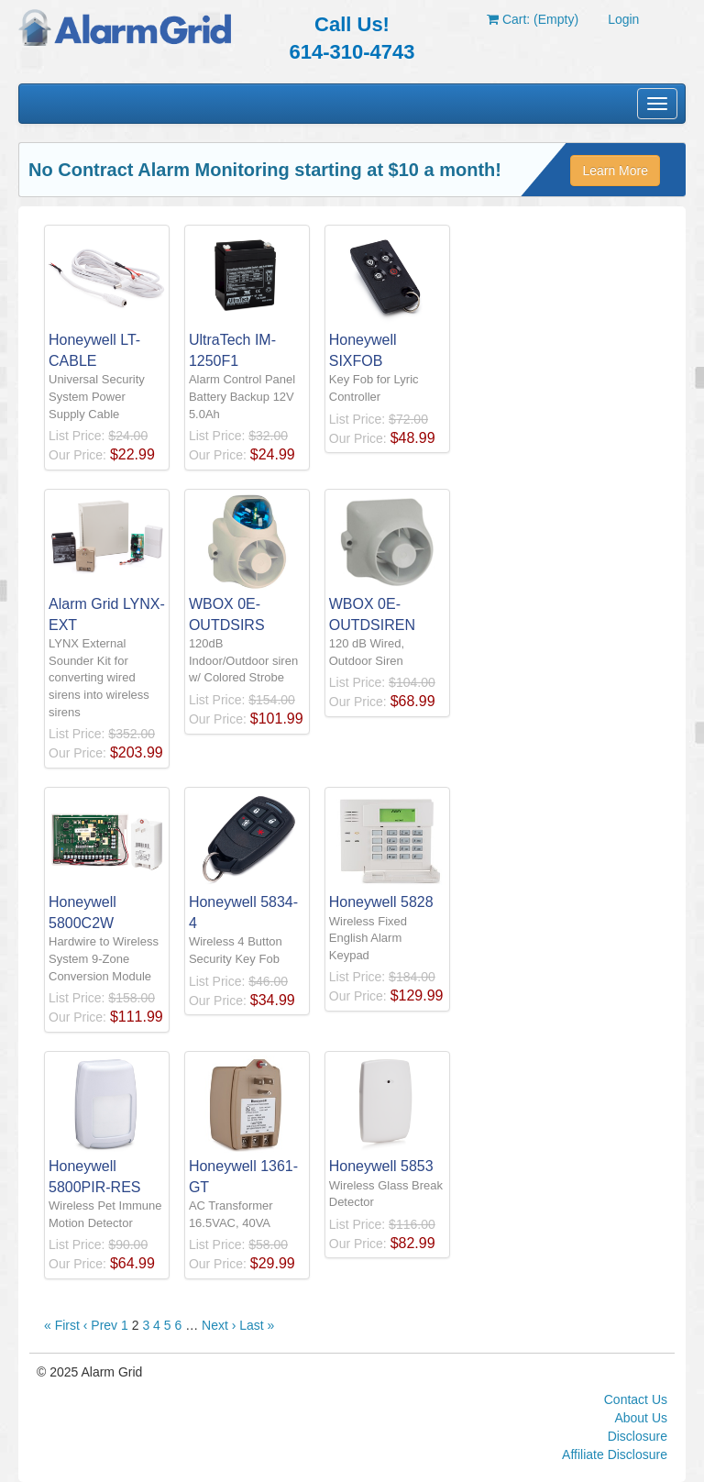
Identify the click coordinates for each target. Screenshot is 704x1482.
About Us (640, 1417)
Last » (256, 1325)
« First (62, 1325)
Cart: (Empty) (532, 19)
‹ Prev (100, 1325)
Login (623, 19)
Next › (219, 1325)
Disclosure (637, 1436)
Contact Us (635, 1399)
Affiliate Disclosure (614, 1454)
